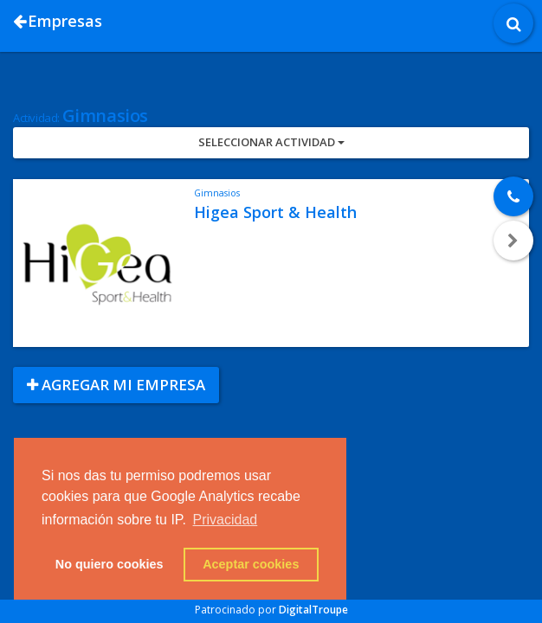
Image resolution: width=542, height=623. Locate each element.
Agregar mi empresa (116, 385)
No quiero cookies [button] (109, 564)
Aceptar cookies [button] (251, 564)
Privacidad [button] (225, 519)
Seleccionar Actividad (271, 142)
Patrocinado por (271, 609)
